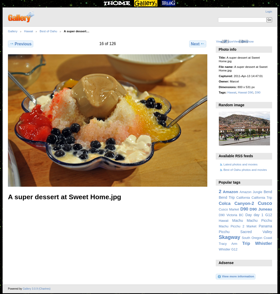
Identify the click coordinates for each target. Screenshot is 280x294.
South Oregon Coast (257, 238)
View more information (235, 277)
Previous (20, 43)
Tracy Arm (228, 244)
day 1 (258, 215)
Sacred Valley (256, 232)
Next (197, 43)
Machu (237, 220)
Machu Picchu (259, 220)
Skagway (229, 237)
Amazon (230, 192)
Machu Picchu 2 (231, 226)
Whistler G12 (228, 249)
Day (248, 215)
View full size (224, 41)
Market (251, 226)
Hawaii (28, 31)
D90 (257, 92)
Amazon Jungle (251, 192)
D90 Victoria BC (231, 215)
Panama (265, 226)
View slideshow (243, 41)
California (243, 198)
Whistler (263, 243)
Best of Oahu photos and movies (245, 169)
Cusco (265, 203)
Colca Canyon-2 (236, 203)
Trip (246, 243)
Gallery (12, 31)
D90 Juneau (261, 209)
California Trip (262, 198)
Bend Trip (227, 197)
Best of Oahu (48, 31)
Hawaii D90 (245, 92)
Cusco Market (229, 209)
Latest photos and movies (240, 164)
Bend (268, 192)
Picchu (224, 232)
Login (269, 11)
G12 (268, 215)
